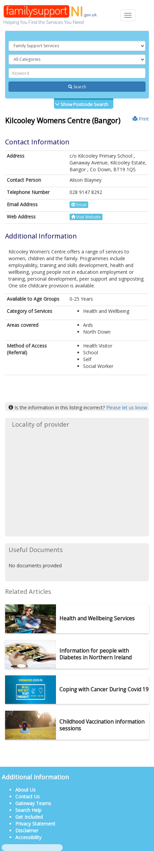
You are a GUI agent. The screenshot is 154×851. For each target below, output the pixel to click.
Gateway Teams (33, 803)
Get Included (29, 817)
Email (78, 205)
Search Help (28, 810)
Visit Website (86, 217)
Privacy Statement (35, 823)
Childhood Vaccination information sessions (102, 725)
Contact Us (27, 796)
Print (141, 119)
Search (77, 87)
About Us (25, 789)
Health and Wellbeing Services (97, 618)
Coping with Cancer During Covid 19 (104, 689)
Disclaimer (26, 830)
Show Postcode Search (84, 104)
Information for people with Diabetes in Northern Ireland (95, 654)
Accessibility (28, 837)
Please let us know (126, 407)
